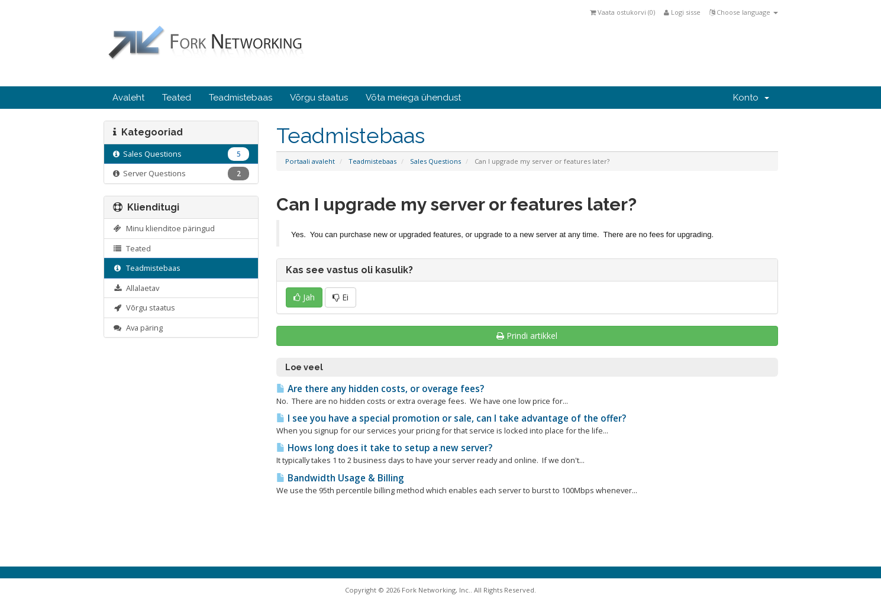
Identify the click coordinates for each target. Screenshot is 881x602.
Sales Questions (435, 161)
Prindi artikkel (526, 335)
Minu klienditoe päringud (164, 228)
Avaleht (128, 97)
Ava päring (138, 327)
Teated (176, 97)
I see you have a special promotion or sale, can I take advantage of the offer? (451, 418)
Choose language (743, 12)
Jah (304, 297)
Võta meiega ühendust (413, 97)
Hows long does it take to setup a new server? (384, 448)
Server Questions (181, 173)
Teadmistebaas (240, 97)
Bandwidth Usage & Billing (340, 478)
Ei (340, 297)
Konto (751, 97)
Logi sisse (682, 12)
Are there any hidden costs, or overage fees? (380, 389)
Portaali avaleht (310, 161)
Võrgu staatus (319, 97)
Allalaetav (136, 288)
